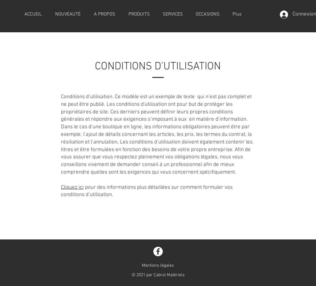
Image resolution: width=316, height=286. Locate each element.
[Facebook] (158, 251)
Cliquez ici (72, 187)
